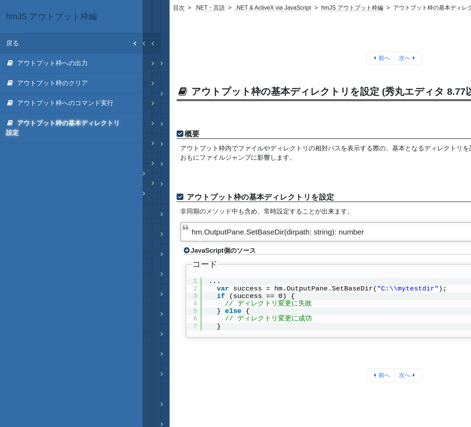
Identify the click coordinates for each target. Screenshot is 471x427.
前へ (380, 58)
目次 (178, 8)
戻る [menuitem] (74, 43)
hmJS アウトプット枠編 (352, 8)
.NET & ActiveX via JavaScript (273, 8)
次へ (408, 58)
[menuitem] (71, 63)
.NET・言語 (210, 8)
